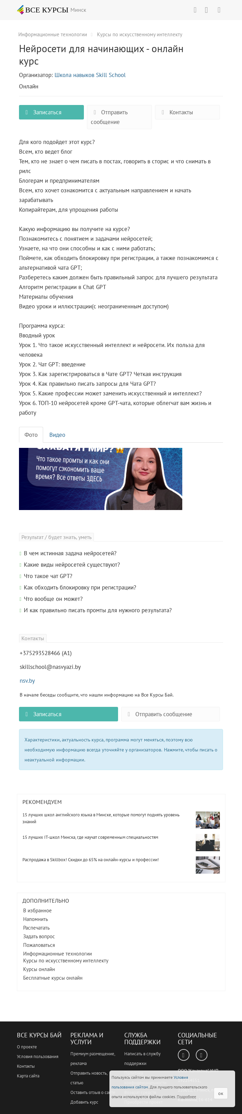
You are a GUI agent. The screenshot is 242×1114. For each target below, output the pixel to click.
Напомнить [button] (35, 919)
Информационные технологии (57, 953)
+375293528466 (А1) (46, 653)
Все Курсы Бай (39, 1035)
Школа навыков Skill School (90, 75)
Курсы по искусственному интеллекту (65, 960)
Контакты (176, 112)
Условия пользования (37, 1056)
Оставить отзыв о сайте (92, 1092)
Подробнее (186, 1096)
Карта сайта (28, 1076)
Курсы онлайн (39, 969)
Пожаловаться (39, 945)
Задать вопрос (39, 936)
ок (220, 1093)
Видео (57, 435)
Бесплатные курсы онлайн (53, 977)
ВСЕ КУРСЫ (43, 9)
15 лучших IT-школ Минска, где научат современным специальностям (90, 837)
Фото (31, 435)
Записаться (42, 112)
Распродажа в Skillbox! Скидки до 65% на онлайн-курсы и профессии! (90, 860)
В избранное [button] (37, 910)
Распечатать (36, 927)
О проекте (27, 1047)
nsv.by (27, 680)
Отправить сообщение (109, 117)
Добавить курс (84, 1102)
